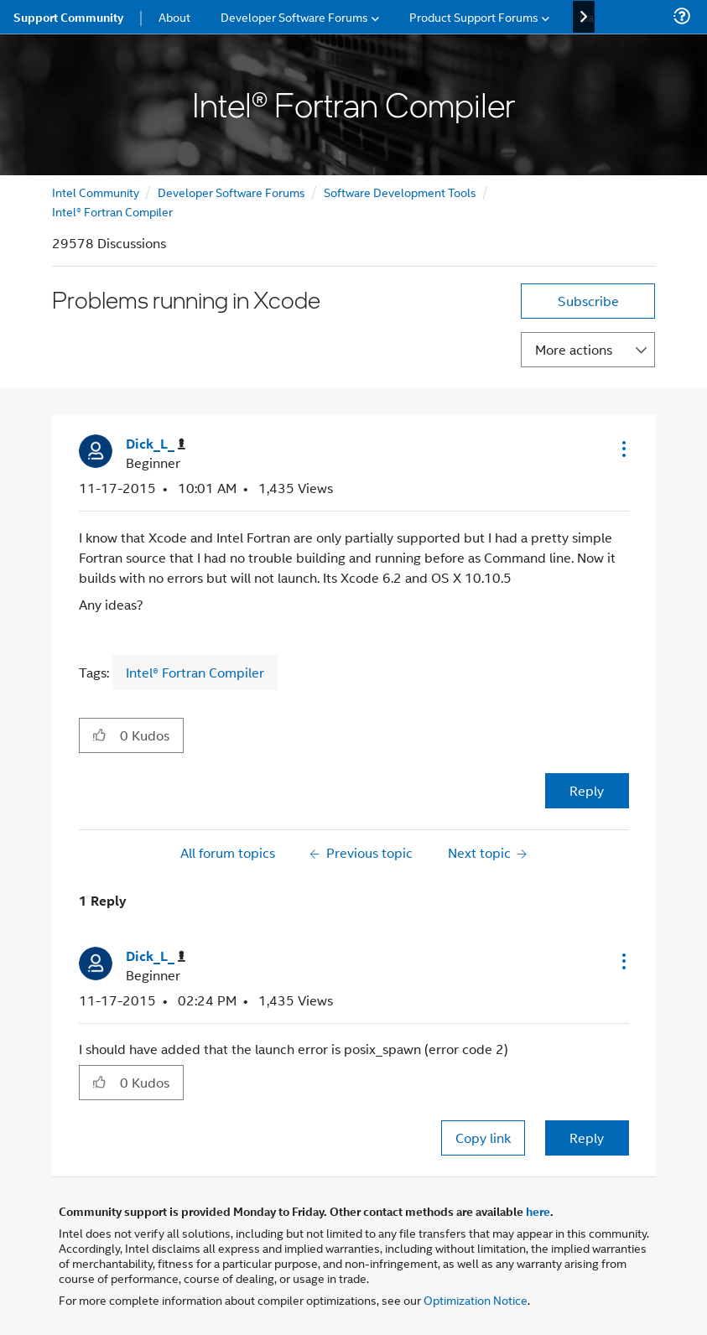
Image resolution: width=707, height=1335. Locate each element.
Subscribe (588, 300)
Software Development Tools (400, 191)
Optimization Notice (476, 1299)
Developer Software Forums (231, 191)
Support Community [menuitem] (68, 17)
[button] (622, 448)
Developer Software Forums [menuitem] (294, 16)
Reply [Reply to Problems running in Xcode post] (586, 790)
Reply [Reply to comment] (586, 1137)
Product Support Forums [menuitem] (473, 16)
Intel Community (95, 191)
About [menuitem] (174, 16)
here (538, 1211)
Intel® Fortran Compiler (112, 211)
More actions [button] (573, 349)
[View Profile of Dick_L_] (155, 444)
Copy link (483, 1137)
